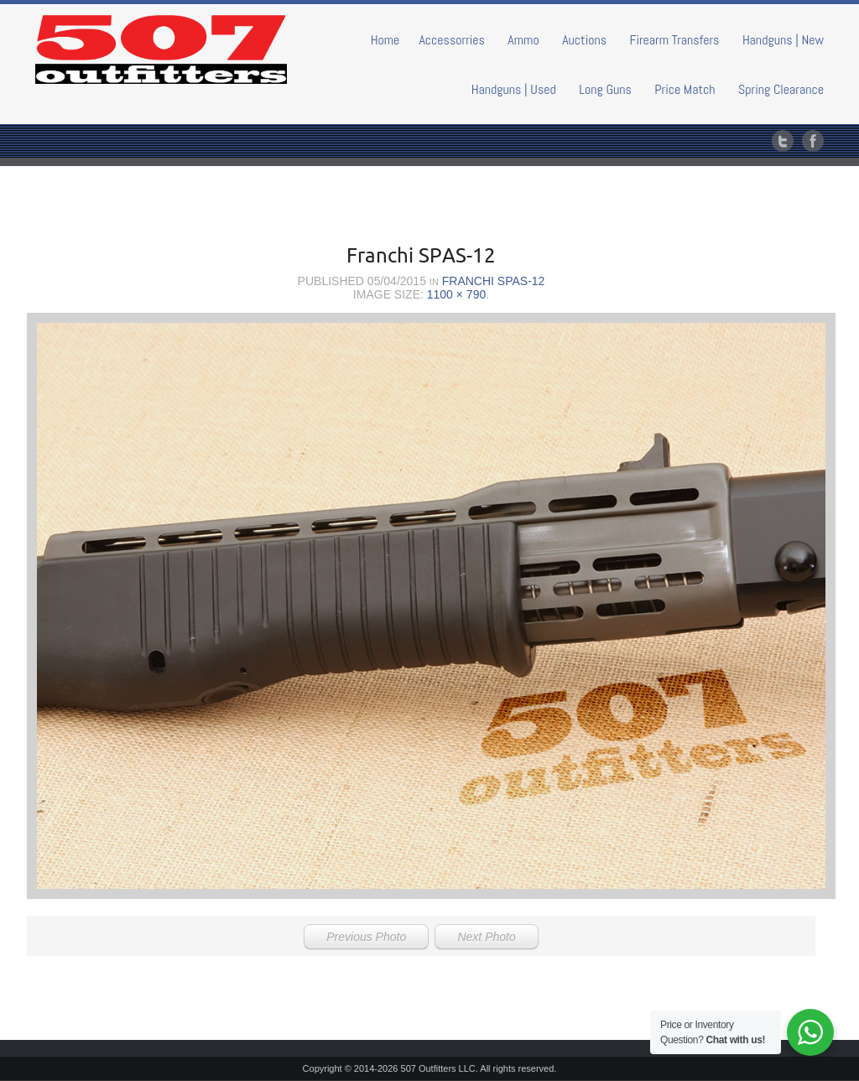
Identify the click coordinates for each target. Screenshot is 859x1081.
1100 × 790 (456, 294)
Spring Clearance (781, 89)
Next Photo (486, 936)
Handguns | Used (513, 89)
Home (385, 40)
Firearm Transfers (675, 40)
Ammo (523, 40)
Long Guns (605, 89)
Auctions (584, 40)
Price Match (684, 89)
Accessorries (452, 40)
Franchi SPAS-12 (493, 281)
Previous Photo (366, 936)
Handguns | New (783, 40)
